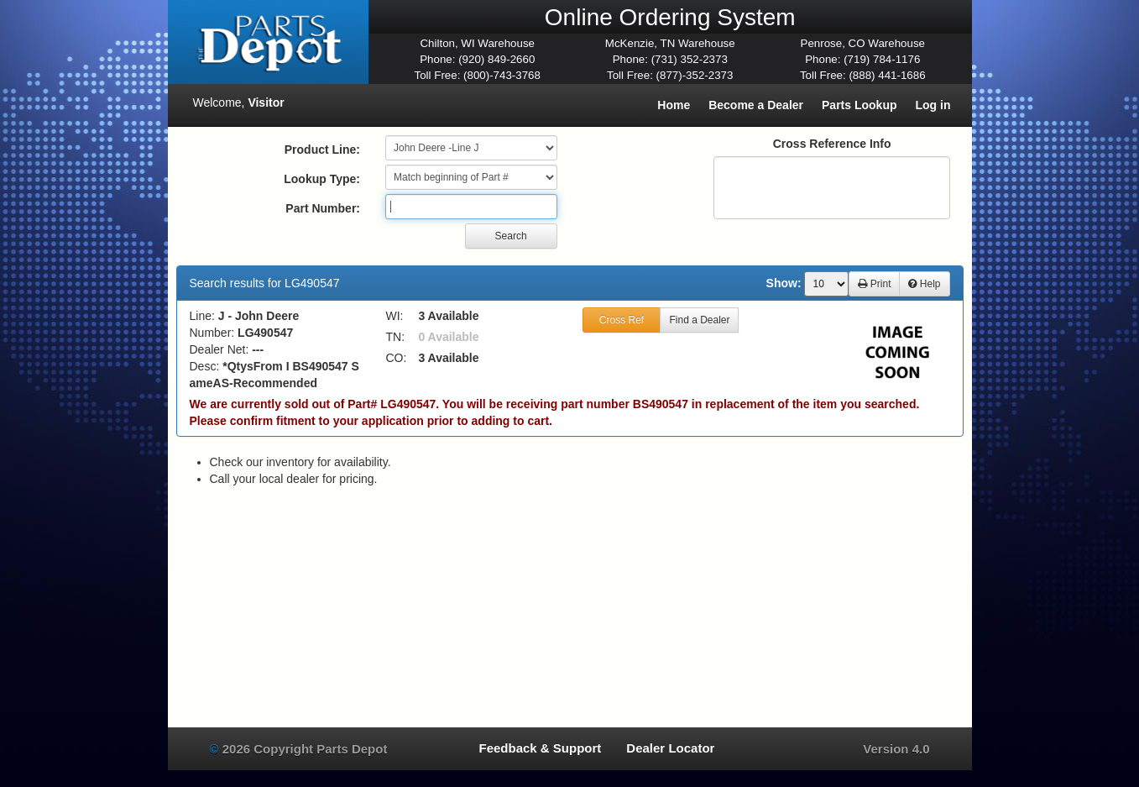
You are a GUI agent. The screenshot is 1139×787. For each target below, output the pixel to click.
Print (874, 284)
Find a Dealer (699, 320)
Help (924, 284)
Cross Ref (621, 320)
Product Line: (322, 149)
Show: (784, 283)
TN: (395, 337)
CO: (396, 358)
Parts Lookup (859, 105)
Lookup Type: (322, 179)
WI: (395, 316)
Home (673, 105)
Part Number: (322, 208)
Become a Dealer (755, 105)
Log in (933, 105)
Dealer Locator (670, 748)
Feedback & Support (539, 748)
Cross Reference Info (832, 143)
